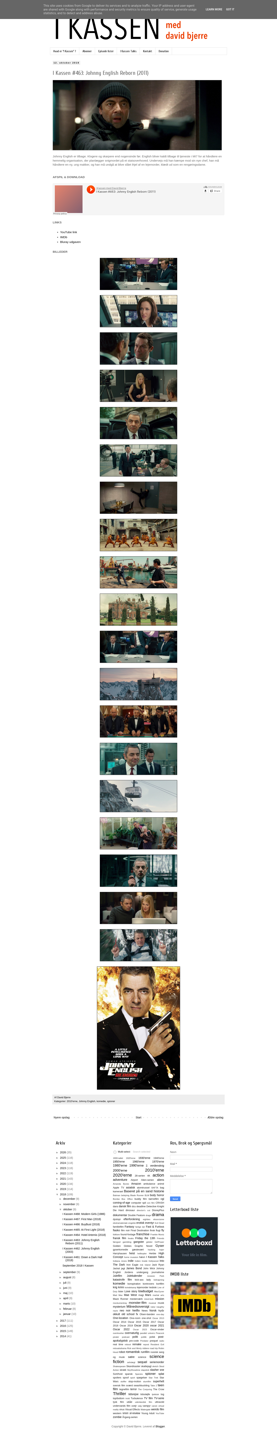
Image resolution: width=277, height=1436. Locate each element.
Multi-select (122, 1151)
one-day (160, 1314)
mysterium (119, 1306)
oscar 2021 (157, 1325)
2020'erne (122, 1175)
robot (122, 1351)
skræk (123, 1370)
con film (151, 1203)
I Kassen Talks (128, 51)
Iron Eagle (132, 1264)
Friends (160, 1238)
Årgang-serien (130, 1417)
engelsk (132, 1223)
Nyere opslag (62, 1117)
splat (161, 1373)
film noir (125, 1230)
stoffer (123, 1381)
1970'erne (158, 1161)
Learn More (214, 9)
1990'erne (136, 1165)
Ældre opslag (216, 1117)
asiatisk (130, 1187)
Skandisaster (133, 1366)
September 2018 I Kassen (78, 1265)
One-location (120, 1318)
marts (67, 1303)
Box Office (127, 1199)
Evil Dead (159, 1223)
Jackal (116, 1268)
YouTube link (68, 232)
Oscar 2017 (149, 1322)
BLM (147, 1195)
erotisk (140, 1222)
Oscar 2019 (126, 1325)
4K (148, 1175)
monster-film (138, 1303)
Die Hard (118, 1210)
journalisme (158, 1272)
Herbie (152, 1253)
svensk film (119, 1385)
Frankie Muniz (157, 1234)
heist (132, 1253)
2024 (63, 1162)
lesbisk (153, 1287)
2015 (63, 1331)
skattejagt (146, 1366)
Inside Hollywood (150, 1261)
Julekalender (134, 1275)
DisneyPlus (158, 1210)
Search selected (141, 1151)
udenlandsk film (143, 1402)
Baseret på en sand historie (144, 1191)
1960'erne (138, 1161)
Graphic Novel (143, 1246)
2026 (63, 1152)
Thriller (119, 1393)
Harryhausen (120, 1253)
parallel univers (147, 1333)
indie (131, 1260)
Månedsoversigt (137, 1306)
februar (67, 1308)
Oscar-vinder (157, 1329)
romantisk (133, 1352)
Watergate (145, 1409)
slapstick (145, 1370)
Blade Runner (137, 1195)
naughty (160, 1307)
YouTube (160, 1413)
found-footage (128, 1234)
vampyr (147, 1406)
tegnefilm (124, 1389)
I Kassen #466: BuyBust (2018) (81, 1224)
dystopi (117, 1219)
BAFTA (154, 1188)
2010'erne (72, 1101)
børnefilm (154, 1199)
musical (152, 1303)
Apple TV (118, 1187)
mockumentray (120, 1303)
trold (128, 1398)
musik (161, 1303)
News (145, 1310)
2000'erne (120, 1170)
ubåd (129, 1402)
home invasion (131, 1257)
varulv (154, 1406)
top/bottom (118, 1398)
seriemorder (157, 1362)
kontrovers (148, 1283)
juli (65, 1282)
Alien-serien (147, 1180)
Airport (134, 1180)
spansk (129, 1374)
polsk (152, 1337)
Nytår (161, 1310)
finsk (152, 1230)
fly (162, 1230)
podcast (125, 1337)
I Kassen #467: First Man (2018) (82, 1219)
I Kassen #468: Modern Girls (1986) (84, 1214)
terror (133, 1389)
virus (121, 1409)
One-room (134, 1318)
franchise (142, 1234)
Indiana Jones (120, 1261)
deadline (141, 1206)
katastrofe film (122, 1279)
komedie (101, 1101)
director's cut (143, 1210)
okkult (116, 1314)
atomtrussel (143, 1187)
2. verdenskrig (155, 1165)
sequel (142, 1362)
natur (153, 1307)
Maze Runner (120, 1299)
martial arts (158, 1295)
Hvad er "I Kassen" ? (64, 51)
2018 (63, 1194)
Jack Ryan (158, 1264)
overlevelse (118, 1333)
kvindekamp (130, 1287)
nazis (115, 1311)
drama (158, 1214)
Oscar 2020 (141, 1325)
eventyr (149, 1222)
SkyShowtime (133, 1370)
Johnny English (87, 1101)
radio (161, 1341)
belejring (125, 1195)
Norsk (153, 1310)
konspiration (134, 1283)
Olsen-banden (147, 1314)
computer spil (138, 1202)
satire (131, 1356)
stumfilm (147, 1381)
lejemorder (143, 1287)
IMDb (63, 237)
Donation (164, 51)
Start (138, 1117)
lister (120, 1291)
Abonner (87, 51)
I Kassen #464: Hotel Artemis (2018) (84, 1234)
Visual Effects (132, 1409)
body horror (157, 1195)
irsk (141, 1265)
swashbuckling (141, 1385)
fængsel (117, 1242)
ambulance (149, 1183)
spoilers (117, 1377)
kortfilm (160, 1283)
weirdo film (157, 1409)
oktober (68, 1209)
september (70, 1272)
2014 (63, 1336)
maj (65, 1293)
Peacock (160, 1333)
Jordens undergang (136, 1272)
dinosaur (130, 1210)
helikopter (142, 1253)
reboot (128, 1344)
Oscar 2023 (140, 1329)
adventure (120, 1180)
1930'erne (144, 1157)
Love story (130, 1291)
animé (161, 1183)
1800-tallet (118, 1158)
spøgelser (141, 1377)
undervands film (121, 1406)
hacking (151, 1250)
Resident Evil (157, 1344)
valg (140, 1406)
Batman (116, 1195)
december (69, 1198)
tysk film (118, 1402)
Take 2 (153, 1385)
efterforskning (131, 1219)
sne (162, 1369)
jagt (123, 1268)
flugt (158, 1230)
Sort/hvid (118, 1374)
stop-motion (134, 1381)
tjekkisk (155, 1394)
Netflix (136, 1310)
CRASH (160, 1202)
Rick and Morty (134, 1348)
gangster (138, 1241)
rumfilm (145, 1351)
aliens (160, 1179)
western (117, 1413)
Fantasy (129, 1226)
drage (148, 1215)
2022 (63, 1173)
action (158, 1175)
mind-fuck (149, 1299)
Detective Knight (155, 1206)
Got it (230, 9)
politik (144, 1337)
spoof (126, 1377)
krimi (121, 1287)
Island (147, 1265)
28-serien (140, 1175)
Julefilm (117, 1275)
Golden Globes (122, 1246)
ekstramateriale (120, 1223)
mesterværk (136, 1299)
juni (65, 1287)
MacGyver (159, 1291)
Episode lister (106, 51)
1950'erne (119, 1161)
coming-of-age (121, 1202)
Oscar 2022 (121, 1329)
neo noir (125, 1310)
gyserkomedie (120, 1249)
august (67, 1277)
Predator (144, 1341)
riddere (145, 1348)
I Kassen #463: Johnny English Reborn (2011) (81, 1242)
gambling (127, 1242)
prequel (154, 1340)
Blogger (160, 1426)
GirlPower (159, 1242)
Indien (138, 1261)
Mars (148, 1294)
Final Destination (140, 1230)
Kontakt (147, 51)
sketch (155, 1366)
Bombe (116, 1199)
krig (115, 1287)
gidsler (149, 1242)
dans (115, 1206)
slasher (154, 1369)
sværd (129, 1385)
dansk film (125, 1206)
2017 (63, 1320)
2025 (63, 1157)
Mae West (130, 1294)
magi (141, 1295)
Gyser (159, 1246)
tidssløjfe (145, 1394)
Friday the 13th (145, 1238)
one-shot (146, 1318)
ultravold (159, 1402)
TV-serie (159, 1398)
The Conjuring (145, 1389)
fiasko (116, 1230)
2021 (63, 1178)
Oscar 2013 (158, 1318)
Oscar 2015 (134, 1322)
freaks (131, 1238)
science (142, 1357)
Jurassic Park (155, 1276)
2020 (63, 1183)
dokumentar (120, 1215)
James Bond (134, 1268)
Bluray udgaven (70, 242)
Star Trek (153, 1378)
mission (159, 1298)
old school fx (130, 1314)
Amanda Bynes (121, 1184)
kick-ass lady (143, 1279)
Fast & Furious (155, 1226)
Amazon (136, 1183)
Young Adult (147, 1413)
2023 (63, 1168)
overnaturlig (132, 1332)
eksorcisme (158, 1219)
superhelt (158, 1381)
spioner (111, 1101)
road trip (154, 1348)
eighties (146, 1219)
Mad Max (118, 1295)
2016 (63, 1325)
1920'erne (130, 1158)
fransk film (119, 1238)
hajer (161, 1250)
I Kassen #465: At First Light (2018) (84, 1229)
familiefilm (118, 1226)
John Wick (149, 1268)
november (69, 1204)
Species (139, 1374)
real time (118, 1344)
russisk (154, 1352)
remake (136, 1344)
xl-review (134, 1413)
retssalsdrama (119, 1348)
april (66, 1298)
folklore (116, 1234)
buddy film (140, 1199)
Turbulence (137, 1398)
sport (132, 1378)
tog (162, 1394)
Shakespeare (119, 1366)
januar (67, 1313)
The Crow (158, 1389)
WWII (125, 1413)
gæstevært (138, 1249)
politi (135, 1336)
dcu (134, 1206)
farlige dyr (140, 1227)
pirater (116, 1337)
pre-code (134, 1340)
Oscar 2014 (119, 1322)
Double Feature (136, 1215)
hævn (142, 1257)
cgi (162, 1198)
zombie (117, 1417)
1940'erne (158, 1158)
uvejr (134, 1406)
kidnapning (159, 1280)
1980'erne (120, 1165)
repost (146, 1344)
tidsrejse (133, 1394)
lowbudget (145, 1291)
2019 (63, 1189)
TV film (148, 1398)
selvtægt (131, 1362)
